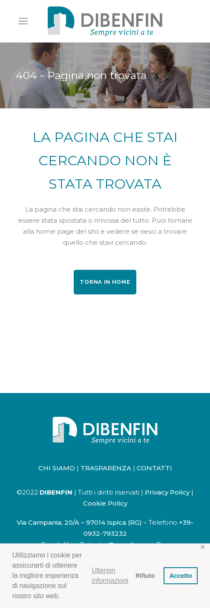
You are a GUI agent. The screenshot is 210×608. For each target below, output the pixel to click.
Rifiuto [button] (145, 575)
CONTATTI (154, 468)
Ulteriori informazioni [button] (110, 575)
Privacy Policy (167, 492)
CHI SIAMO (56, 468)
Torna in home (105, 282)
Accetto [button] (181, 575)
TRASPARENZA (106, 468)
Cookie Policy (105, 503)
